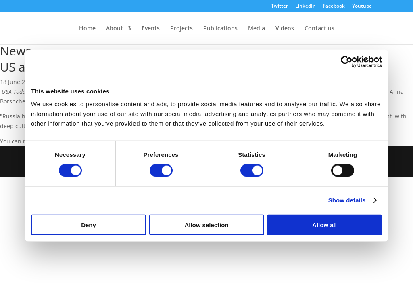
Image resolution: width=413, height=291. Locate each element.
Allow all (324, 224)
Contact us (319, 28)
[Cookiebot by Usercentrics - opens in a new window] (346, 62)
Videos (284, 28)
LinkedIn (305, 6)
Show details (347, 200)
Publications (220, 28)
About (114, 28)
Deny (88, 224)
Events (151, 28)
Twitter (279, 6)
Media (256, 28)
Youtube (362, 6)
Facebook (334, 6)
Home (87, 28)
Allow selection (206, 224)
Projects (181, 28)
